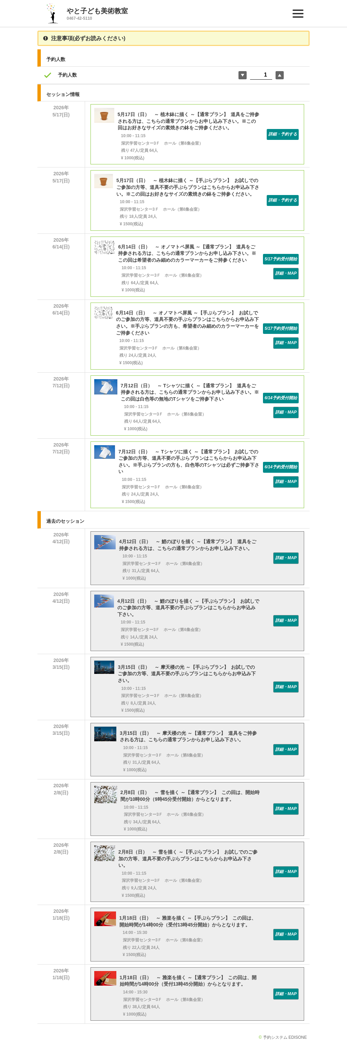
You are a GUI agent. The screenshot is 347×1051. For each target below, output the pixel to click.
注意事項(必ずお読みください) (84, 38)
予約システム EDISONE (285, 1037)
